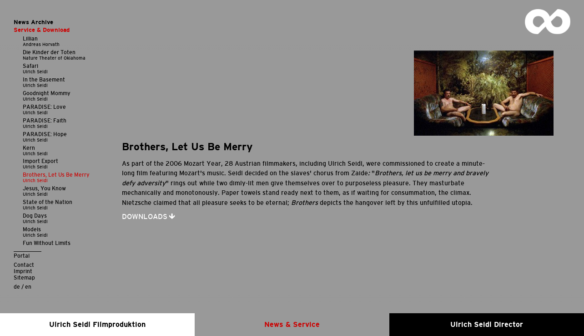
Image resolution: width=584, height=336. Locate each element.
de (17, 287)
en (28, 287)
